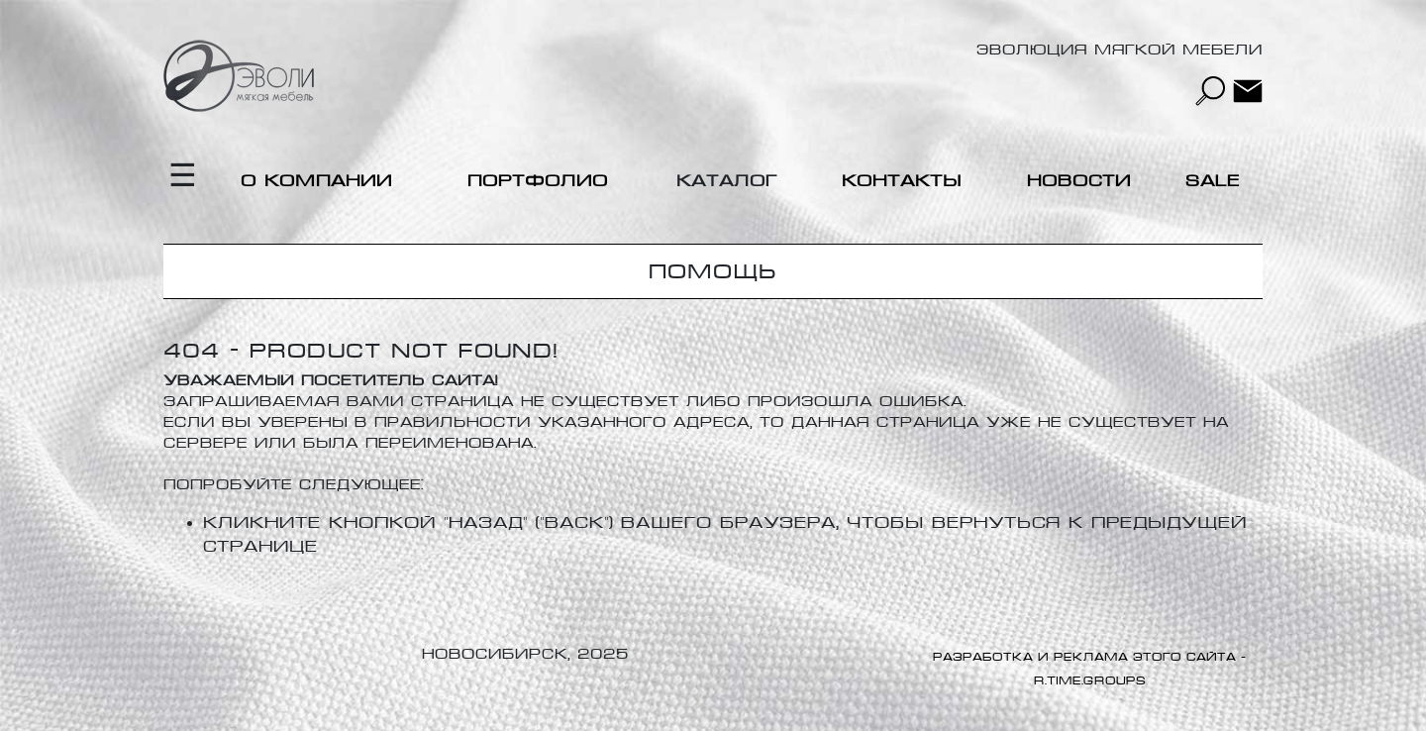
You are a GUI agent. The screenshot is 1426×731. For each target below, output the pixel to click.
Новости (1079, 180)
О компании (316, 180)
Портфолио (537, 180)
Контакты (902, 180)
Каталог (726, 180)
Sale (1212, 180)
